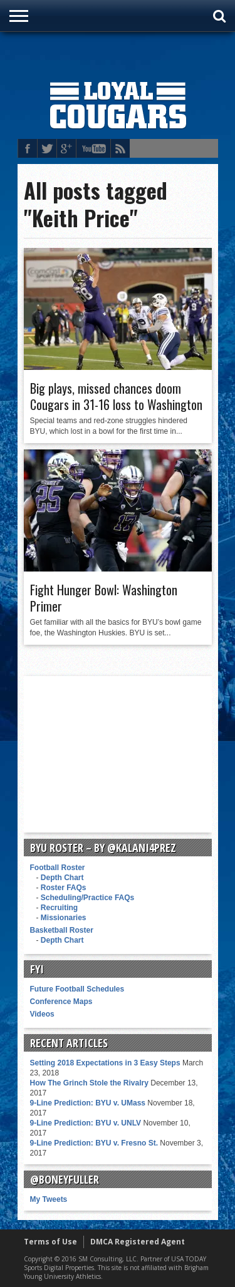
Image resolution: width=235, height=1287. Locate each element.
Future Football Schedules (77, 989)
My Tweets (49, 1199)
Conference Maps (61, 1001)
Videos (42, 1014)
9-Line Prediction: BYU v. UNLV (86, 1123)
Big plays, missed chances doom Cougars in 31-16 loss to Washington (116, 396)
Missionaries (63, 917)
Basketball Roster (61, 930)
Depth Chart (62, 877)
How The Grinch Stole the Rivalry (89, 1083)
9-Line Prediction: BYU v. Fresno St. (94, 1143)
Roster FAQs (63, 887)
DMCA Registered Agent (137, 1241)
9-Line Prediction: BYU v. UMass (87, 1103)
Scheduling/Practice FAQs (87, 897)
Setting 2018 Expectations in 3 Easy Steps (105, 1063)
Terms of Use (50, 1241)
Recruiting (59, 907)
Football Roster (57, 867)
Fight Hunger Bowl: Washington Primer (103, 597)
